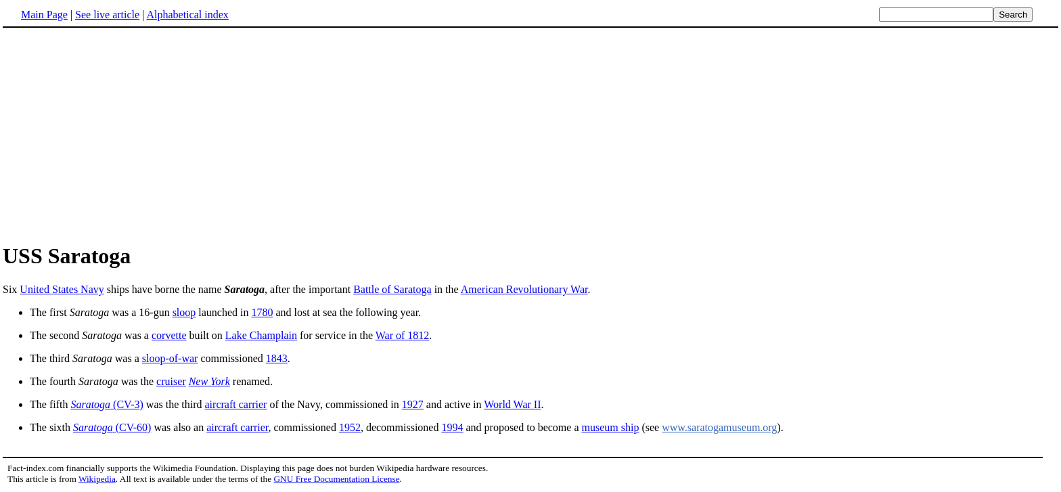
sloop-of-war (170, 358)
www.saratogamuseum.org (719, 427)
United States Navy (62, 289)
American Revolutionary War (524, 289)
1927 (413, 404)
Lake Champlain (261, 335)
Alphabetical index (187, 14)
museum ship (610, 427)
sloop (184, 312)
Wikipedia (97, 479)
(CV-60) (112, 427)
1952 (350, 427)
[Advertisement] (116, 134)
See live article (107, 14)
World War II (512, 404)
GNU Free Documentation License (336, 479)
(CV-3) (106, 404)
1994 (452, 427)
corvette (169, 335)
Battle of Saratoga (392, 289)
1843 (277, 358)
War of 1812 (403, 335)
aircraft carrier (236, 404)
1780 (262, 312)
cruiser (171, 381)
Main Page (44, 14)
